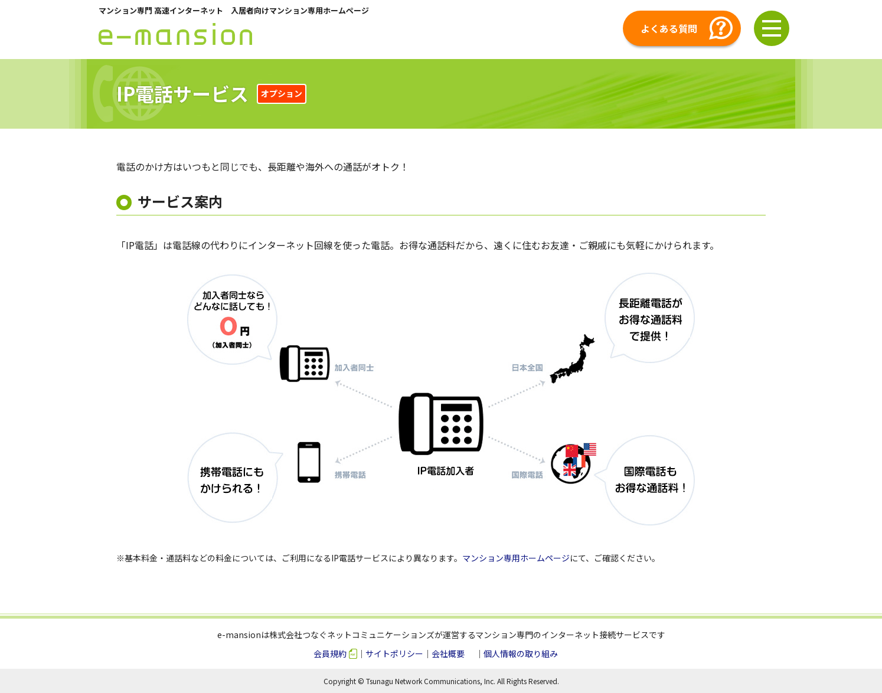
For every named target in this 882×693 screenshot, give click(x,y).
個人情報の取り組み (521, 653)
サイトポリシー (394, 653)
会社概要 (448, 653)
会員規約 (330, 653)
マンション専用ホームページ (516, 558)
